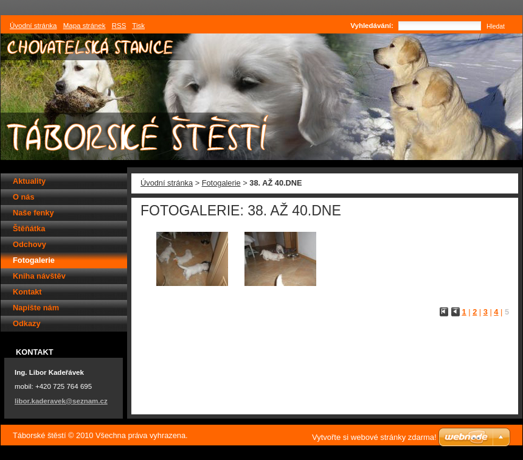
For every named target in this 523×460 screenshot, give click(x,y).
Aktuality (29, 181)
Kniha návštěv (39, 276)
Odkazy (27, 323)
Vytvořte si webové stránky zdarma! (374, 437)
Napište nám (36, 307)
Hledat (496, 26)
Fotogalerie (221, 182)
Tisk (138, 25)
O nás (24, 196)
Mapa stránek (84, 25)
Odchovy (29, 244)
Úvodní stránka (166, 182)
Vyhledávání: (371, 25)
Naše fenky (33, 212)
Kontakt (27, 291)
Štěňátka (29, 228)
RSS (119, 25)
